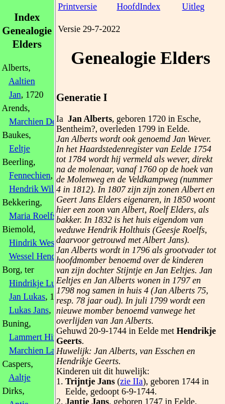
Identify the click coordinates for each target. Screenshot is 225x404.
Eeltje (19, 148)
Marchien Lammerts (45, 350)
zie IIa (131, 381)
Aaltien (21, 81)
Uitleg (193, 6)
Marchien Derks (38, 121)
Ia (59, 118)
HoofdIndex (138, 6)
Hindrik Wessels (38, 242)
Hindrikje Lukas (38, 283)
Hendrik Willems (40, 189)
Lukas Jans (29, 310)
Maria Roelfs (32, 216)
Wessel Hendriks (39, 256)
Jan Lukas (27, 296)
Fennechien (30, 175)
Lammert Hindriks (42, 337)
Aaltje (19, 377)
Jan (15, 94)
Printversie (77, 6)
